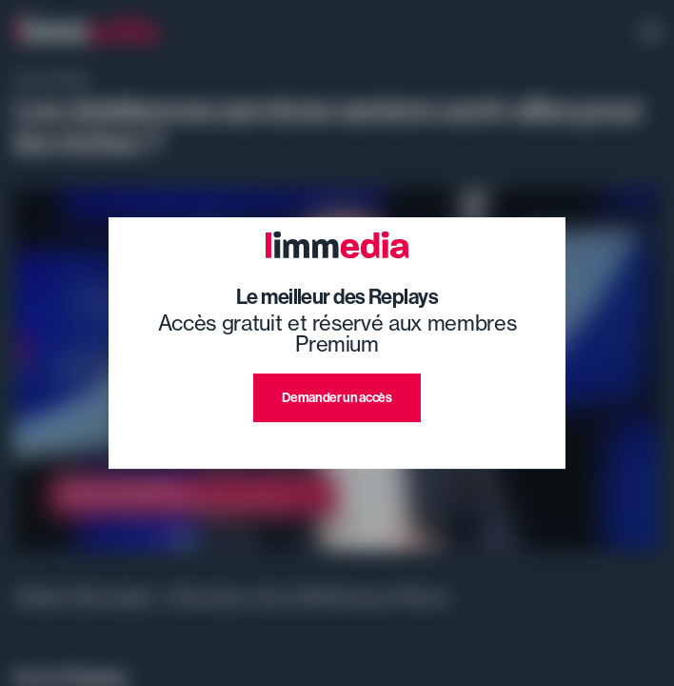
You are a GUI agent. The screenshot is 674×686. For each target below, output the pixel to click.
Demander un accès (336, 398)
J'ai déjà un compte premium (337, 444)
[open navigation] (650, 33)
